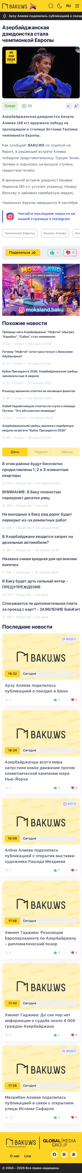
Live (27, 1156)
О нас (15, 1156)
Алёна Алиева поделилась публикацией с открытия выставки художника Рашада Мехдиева (39, 856)
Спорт (10, 106)
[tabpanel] (41, 540)
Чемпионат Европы (20, 233)
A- (69, 106)
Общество (23, 483)
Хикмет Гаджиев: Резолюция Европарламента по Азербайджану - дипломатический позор (40, 938)
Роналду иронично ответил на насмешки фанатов (38, 391)
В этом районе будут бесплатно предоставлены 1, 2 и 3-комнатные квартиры (35, 469)
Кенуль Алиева (55, 233)
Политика (23, 572)
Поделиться (23, 252)
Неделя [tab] (41, 452)
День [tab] (15, 452)
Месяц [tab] (67, 452)
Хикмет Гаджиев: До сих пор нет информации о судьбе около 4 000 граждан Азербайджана (40, 1021)
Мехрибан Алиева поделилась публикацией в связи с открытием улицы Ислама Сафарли (39, 1103)
